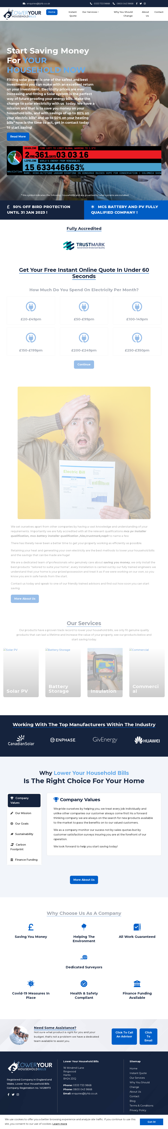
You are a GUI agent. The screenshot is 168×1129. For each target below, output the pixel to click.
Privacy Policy (138, 1110)
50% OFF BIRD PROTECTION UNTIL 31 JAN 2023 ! (38, 209)
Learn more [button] (60, 1123)
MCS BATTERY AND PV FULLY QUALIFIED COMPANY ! (124, 209)
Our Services (89, 12)
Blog (132, 1101)
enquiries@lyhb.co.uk (36, 3)
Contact (158, 12)
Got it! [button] (152, 1121)
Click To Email (148, 1036)
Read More (18, 136)
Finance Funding (24, 859)
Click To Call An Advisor (124, 1034)
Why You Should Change (123, 14)
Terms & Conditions (141, 1105)
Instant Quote (73, 14)
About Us (145, 14)
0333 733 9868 (100, 3)
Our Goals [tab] (19, 823)
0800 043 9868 (122, 3)
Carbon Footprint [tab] (18, 847)
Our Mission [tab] (20, 813)
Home (51, 12)
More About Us (84, 879)
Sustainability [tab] (21, 834)
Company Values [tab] (19, 800)
